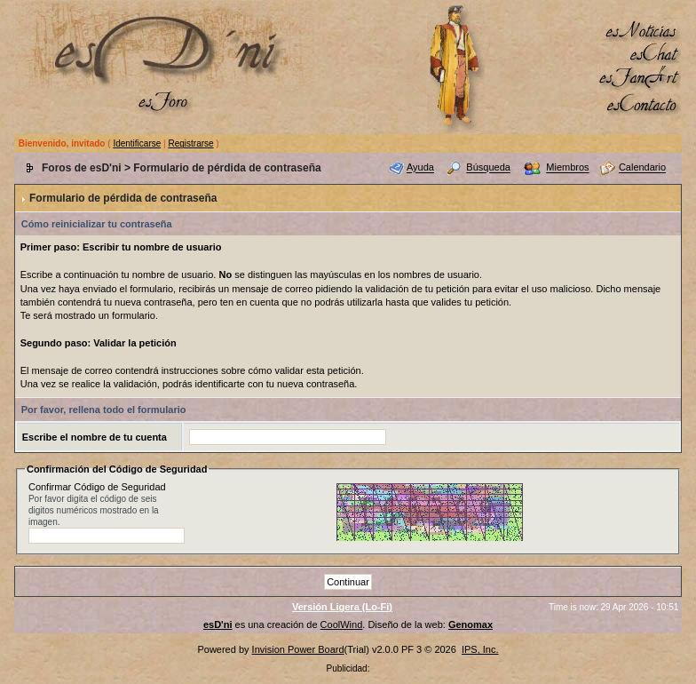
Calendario (642, 168)
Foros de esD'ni (82, 168)
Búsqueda (488, 168)
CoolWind (341, 624)
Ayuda (420, 168)
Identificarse (137, 143)
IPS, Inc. (480, 649)
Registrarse (190, 143)
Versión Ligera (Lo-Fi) (342, 606)
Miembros (567, 168)
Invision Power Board (298, 649)
